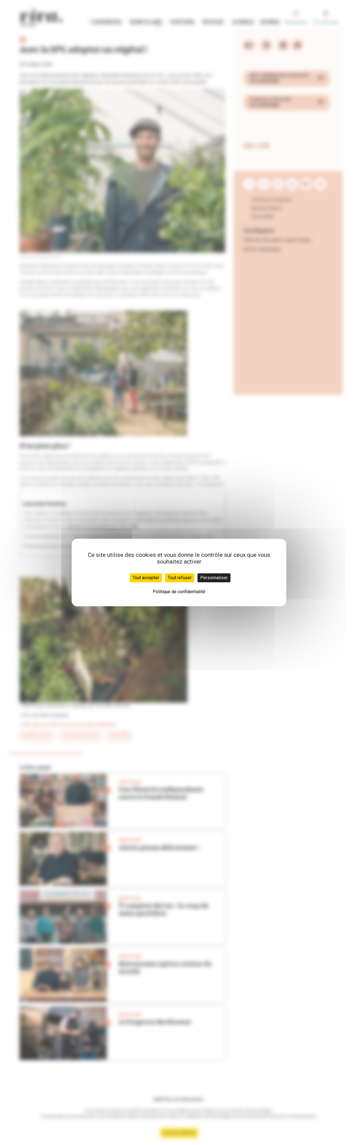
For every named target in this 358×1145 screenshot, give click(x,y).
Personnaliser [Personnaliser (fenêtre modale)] (214, 577)
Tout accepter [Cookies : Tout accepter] (146, 577)
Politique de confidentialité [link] (179, 591)
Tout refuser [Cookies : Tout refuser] (180, 577)
